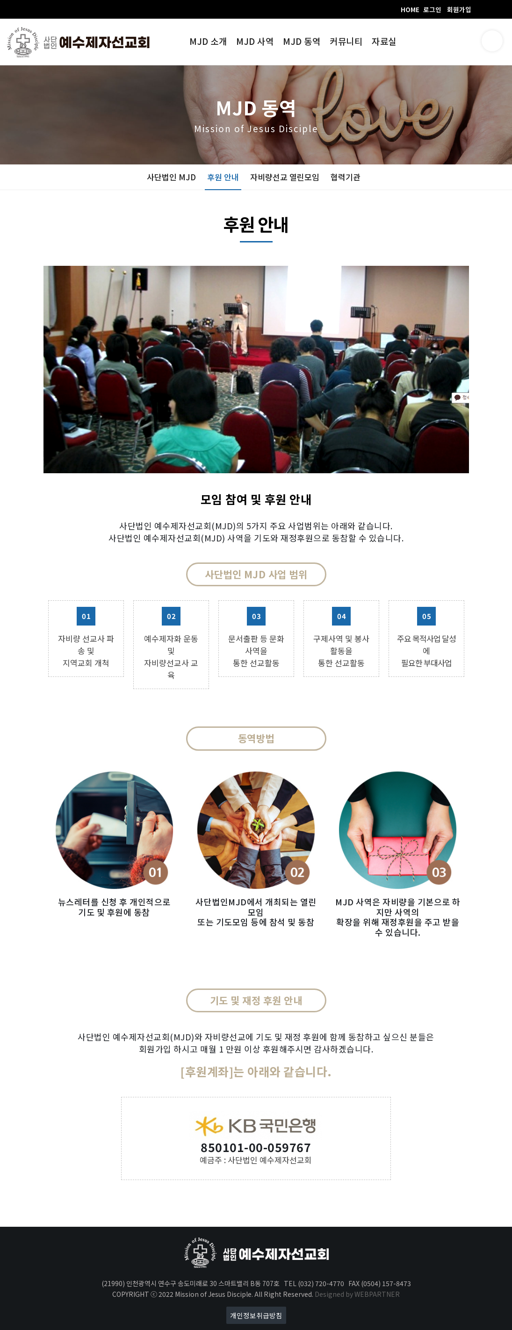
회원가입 (459, 9)
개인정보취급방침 (256, 1315)
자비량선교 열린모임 (284, 177)
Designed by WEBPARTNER (357, 1294)
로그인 (432, 9)
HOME (410, 9)
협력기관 (346, 177)
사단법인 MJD (171, 177)
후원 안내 (223, 177)
